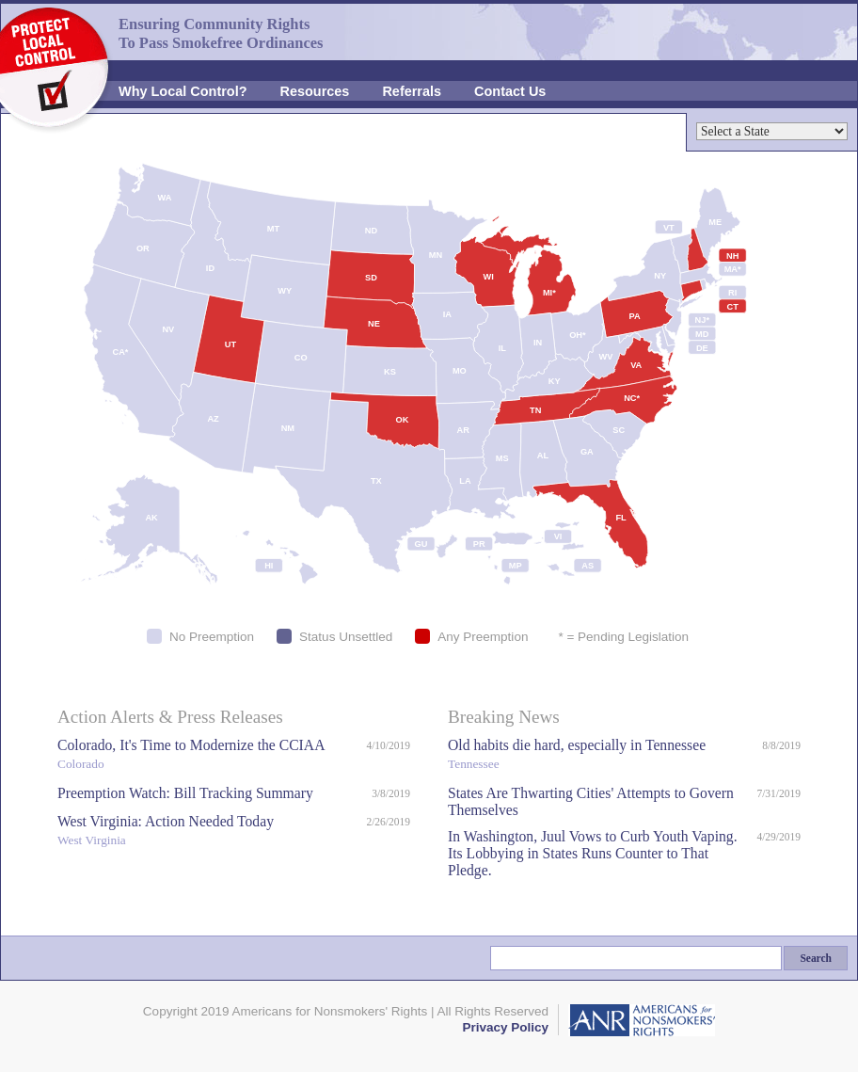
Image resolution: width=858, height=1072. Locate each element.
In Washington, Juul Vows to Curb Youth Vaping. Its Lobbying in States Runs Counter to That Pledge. (593, 853)
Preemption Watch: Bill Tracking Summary (185, 793)
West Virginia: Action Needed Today (207, 832)
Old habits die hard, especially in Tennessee (600, 756)
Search (816, 958)
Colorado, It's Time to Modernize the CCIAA (207, 756)
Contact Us (510, 91)
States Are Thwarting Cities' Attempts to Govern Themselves (591, 801)
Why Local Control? (183, 91)
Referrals (411, 91)
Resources (315, 91)
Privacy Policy (505, 1027)
